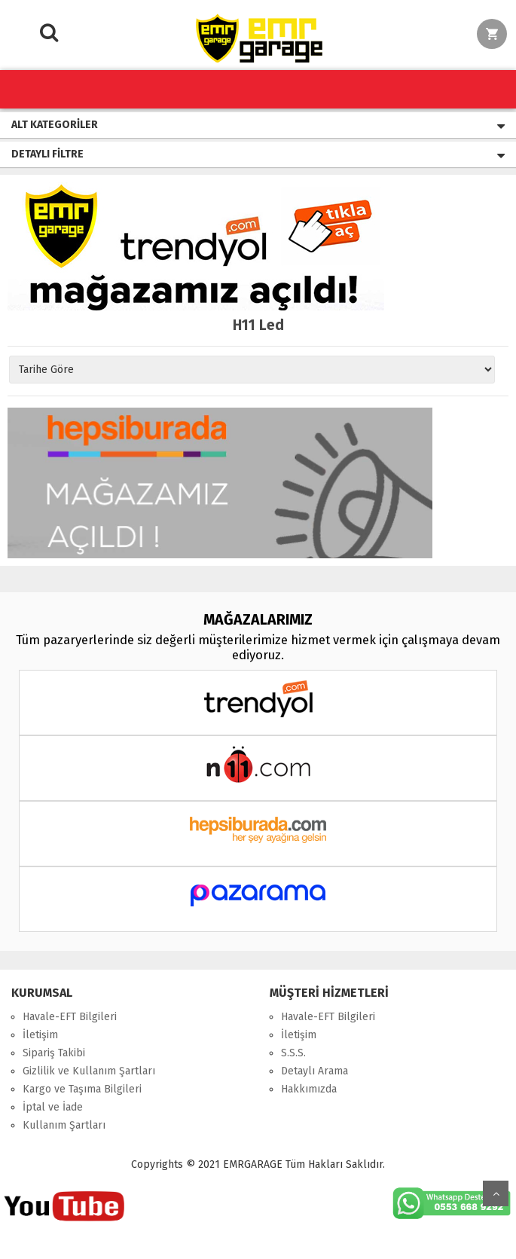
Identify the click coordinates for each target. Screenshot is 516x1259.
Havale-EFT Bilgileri (70, 1016)
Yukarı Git (495, 1193)
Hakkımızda (309, 1089)
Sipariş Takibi (54, 1053)
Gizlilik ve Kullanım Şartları (89, 1071)
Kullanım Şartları (64, 1125)
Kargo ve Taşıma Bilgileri (82, 1089)
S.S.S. (293, 1053)
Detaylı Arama (314, 1071)
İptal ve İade (53, 1107)
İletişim (40, 1034)
